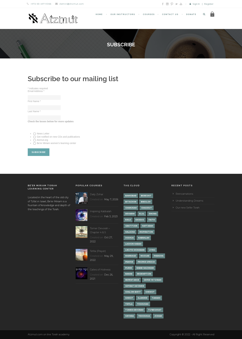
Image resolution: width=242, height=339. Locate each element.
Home (99, 14)
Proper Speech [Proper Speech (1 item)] (146, 262)
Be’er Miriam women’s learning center (56, 143)
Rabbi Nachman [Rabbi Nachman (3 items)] (145, 268)
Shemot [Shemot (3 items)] (150, 292)
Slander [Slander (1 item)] (142, 298)
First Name (34, 101)
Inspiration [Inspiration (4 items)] (146, 232)
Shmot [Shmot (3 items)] (129, 298)
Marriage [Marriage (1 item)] (130, 256)
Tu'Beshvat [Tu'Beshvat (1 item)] (155, 310)
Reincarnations (184, 193)
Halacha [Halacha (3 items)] (130, 232)
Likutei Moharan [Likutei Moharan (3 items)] (135, 250)
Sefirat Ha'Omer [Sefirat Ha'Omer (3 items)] (134, 286)
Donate (191, 14)
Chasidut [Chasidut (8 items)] (146, 208)
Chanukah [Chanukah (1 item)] (131, 208)
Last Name (34, 111)
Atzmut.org (42, 140)
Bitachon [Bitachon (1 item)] (130, 202)
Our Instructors (122, 14)
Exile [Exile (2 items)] (128, 220)
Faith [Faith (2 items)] (152, 220)
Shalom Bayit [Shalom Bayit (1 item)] (133, 292)
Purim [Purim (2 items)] (128, 268)
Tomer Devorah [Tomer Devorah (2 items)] (134, 310)
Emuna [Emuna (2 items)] (152, 214)
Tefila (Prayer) (98, 251)
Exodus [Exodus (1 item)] (139, 220)
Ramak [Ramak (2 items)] (128, 274)
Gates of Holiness (100, 269)
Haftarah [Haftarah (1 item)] (147, 226)
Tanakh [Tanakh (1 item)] (156, 298)
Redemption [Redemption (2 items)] (144, 274)
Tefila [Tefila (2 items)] (128, 304)
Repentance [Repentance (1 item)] (132, 280)
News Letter (42, 133)
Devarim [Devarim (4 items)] (130, 214)
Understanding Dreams (189, 200)
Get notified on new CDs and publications (58, 136)
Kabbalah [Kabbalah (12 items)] (143, 238)
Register (208, 4)
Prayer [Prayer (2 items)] (129, 262)
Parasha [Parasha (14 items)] (158, 256)
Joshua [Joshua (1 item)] (129, 238)
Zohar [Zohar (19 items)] (158, 316)
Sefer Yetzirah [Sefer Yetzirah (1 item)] (152, 280)
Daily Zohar (96, 194)
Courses (149, 14)
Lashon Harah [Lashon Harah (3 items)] (133, 244)
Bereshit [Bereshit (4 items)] (146, 196)
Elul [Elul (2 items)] (141, 214)
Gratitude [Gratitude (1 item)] (131, 226)
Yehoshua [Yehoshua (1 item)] (144, 316)
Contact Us (170, 14)
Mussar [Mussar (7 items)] (144, 256)
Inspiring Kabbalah (100, 211)
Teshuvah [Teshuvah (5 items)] (142, 304)
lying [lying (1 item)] (152, 250)
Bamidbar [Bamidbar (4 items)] (130, 196)
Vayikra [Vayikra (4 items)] (129, 316)
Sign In (196, 4)
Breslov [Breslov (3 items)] (146, 202)
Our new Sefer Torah (187, 207)
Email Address (36, 91)
